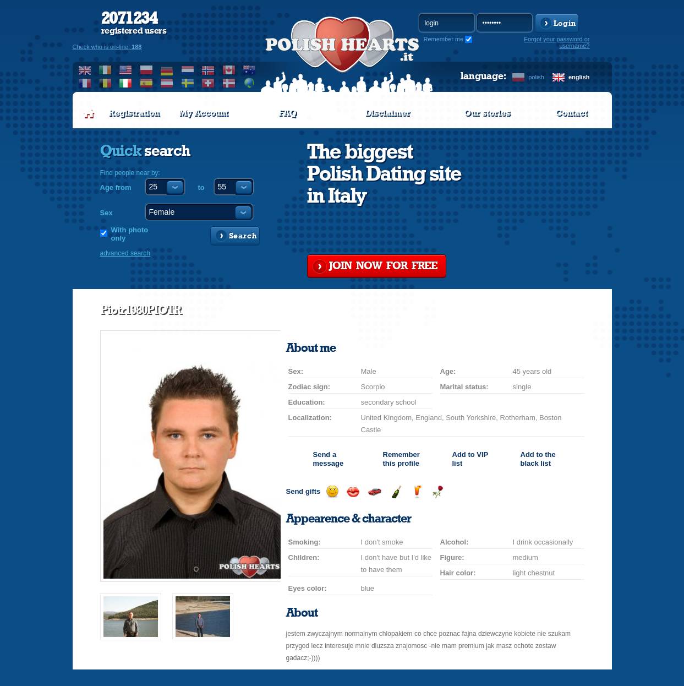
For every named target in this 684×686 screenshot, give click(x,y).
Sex (106, 213)
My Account (203, 112)
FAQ (287, 112)
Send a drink (417, 492)
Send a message (328, 458)
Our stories (487, 112)
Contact (571, 112)
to (201, 187)
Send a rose (437, 492)
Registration (133, 112)
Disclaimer (387, 112)
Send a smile (332, 492)
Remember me (444, 39)
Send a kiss (353, 492)
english (579, 77)
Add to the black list (538, 458)
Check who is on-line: (107, 46)
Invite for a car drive (374, 492)
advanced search (125, 253)
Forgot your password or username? (556, 42)
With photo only (130, 234)
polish (536, 77)
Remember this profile (401, 458)
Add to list (470, 458)
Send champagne (396, 492)
